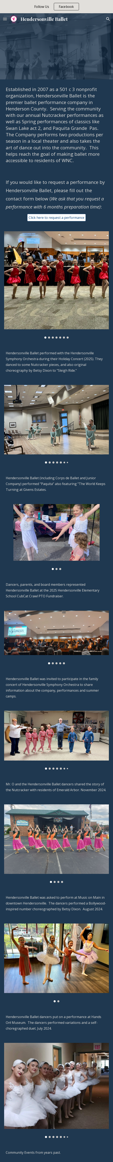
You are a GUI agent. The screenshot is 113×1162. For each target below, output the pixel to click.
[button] (5, 19)
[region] (56, 6)
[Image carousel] (56, 284)
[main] (56, 124)
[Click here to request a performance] (56, 217)
